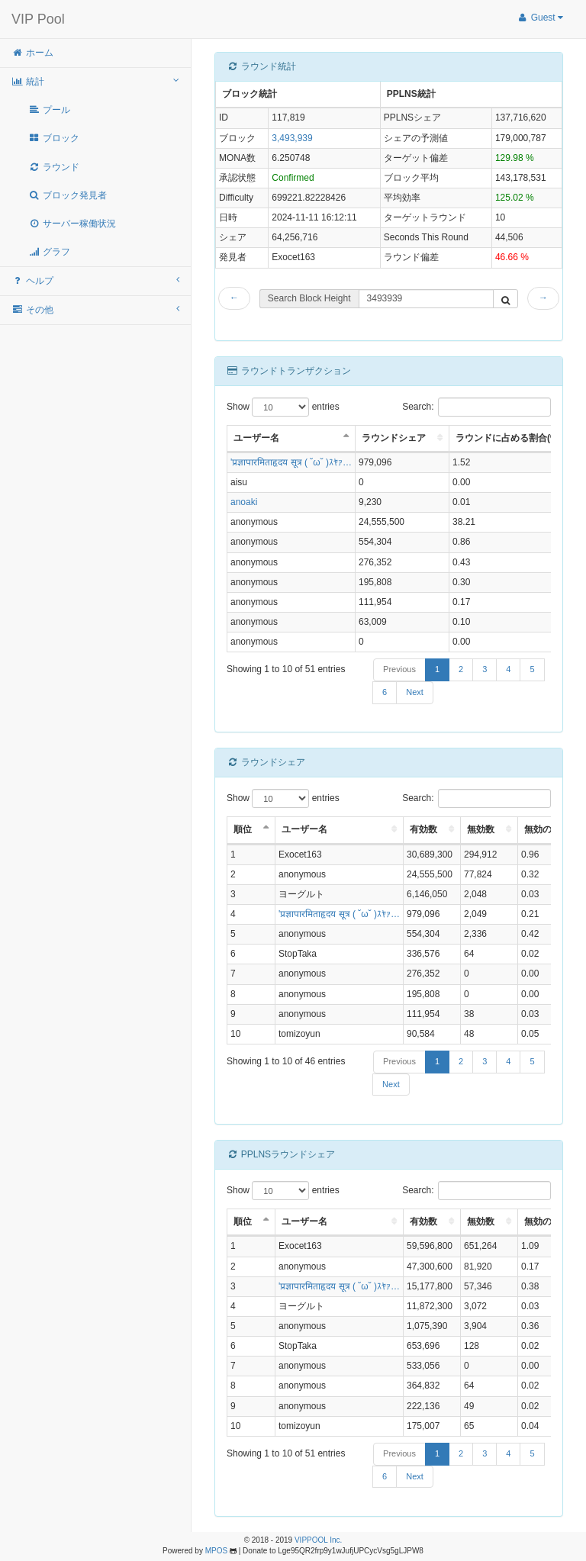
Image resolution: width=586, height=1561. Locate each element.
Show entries (283, 407)
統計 (95, 81)
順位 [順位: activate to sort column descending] (242, 829)
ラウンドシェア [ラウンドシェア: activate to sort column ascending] (394, 438)
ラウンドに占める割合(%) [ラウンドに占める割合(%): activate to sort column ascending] (509, 438)
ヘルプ (95, 280)
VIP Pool (38, 19)
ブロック (53, 138)
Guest (540, 17)
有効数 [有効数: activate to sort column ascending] (423, 829)
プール (49, 110)
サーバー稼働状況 (72, 223)
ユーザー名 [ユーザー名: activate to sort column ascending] (304, 829)
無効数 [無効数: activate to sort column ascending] (480, 829)
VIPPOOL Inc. (318, 1540)
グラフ (49, 251)
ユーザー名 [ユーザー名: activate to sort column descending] (256, 438)
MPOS (216, 1551)
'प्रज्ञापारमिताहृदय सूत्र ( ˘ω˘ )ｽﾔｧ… (291, 462)
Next (414, 692)
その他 (95, 309)
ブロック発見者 (67, 195)
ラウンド (53, 167)
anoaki (243, 502)
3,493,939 (292, 138)
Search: (476, 407)
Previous (399, 669)
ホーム (32, 52)
